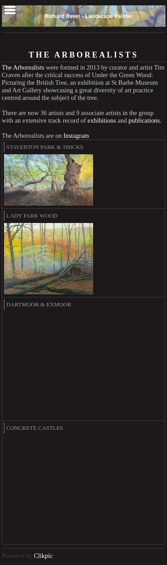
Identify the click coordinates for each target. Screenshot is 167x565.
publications (144, 120)
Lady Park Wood (31, 215)
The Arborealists (23, 67)
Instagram (76, 135)
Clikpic (43, 555)
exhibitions (102, 120)
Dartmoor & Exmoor (38, 304)
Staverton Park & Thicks (44, 147)
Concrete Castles (34, 428)
